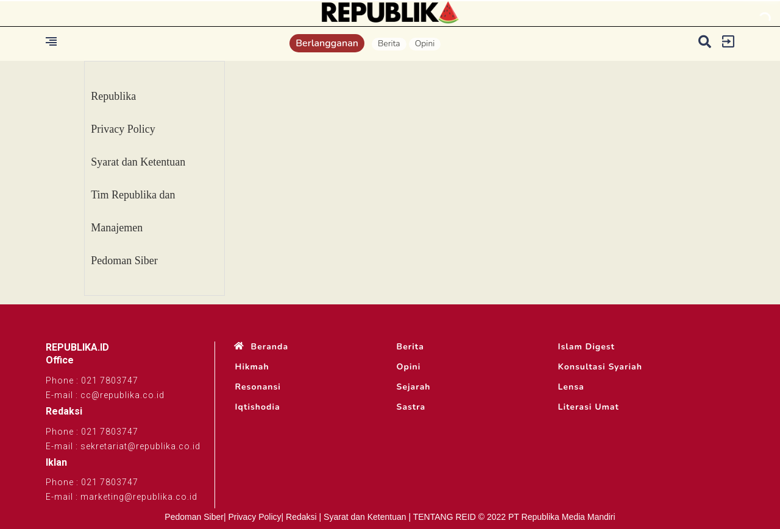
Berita (389, 43)
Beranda (270, 347)
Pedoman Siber (124, 260)
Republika (113, 96)
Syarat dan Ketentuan (138, 162)
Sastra (411, 407)
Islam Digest (586, 347)
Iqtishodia (257, 407)
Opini (425, 43)
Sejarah (414, 387)
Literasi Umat (588, 407)
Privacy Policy (123, 129)
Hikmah (252, 367)
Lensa (571, 387)
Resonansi (258, 387)
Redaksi (301, 517)
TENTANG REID (444, 517)
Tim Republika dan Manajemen (133, 211)
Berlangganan (327, 43)
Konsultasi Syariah (600, 367)
